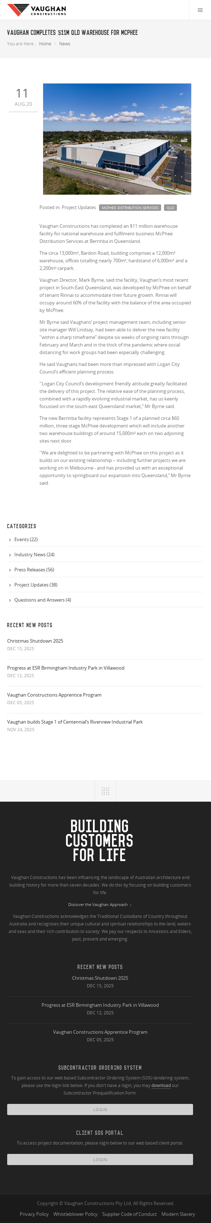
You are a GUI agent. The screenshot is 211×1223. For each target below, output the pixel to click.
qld (170, 207)
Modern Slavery (178, 1214)
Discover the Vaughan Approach (100, 904)
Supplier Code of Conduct (129, 1214)
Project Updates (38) (35, 584)
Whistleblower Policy (75, 1214)
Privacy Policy (34, 1214)
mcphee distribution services (130, 207)
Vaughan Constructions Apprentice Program (54, 695)
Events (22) (26, 539)
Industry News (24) (34, 554)
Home (45, 44)
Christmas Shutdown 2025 (35, 641)
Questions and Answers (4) (42, 600)
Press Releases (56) (34, 569)
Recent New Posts (100, 967)
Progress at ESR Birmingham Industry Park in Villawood (66, 668)
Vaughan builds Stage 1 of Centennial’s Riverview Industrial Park (75, 722)
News (64, 44)
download (161, 1085)
